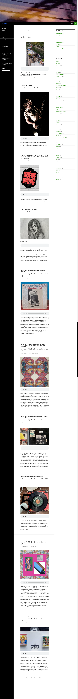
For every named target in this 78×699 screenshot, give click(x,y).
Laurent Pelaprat (29, 87)
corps (57, 98)
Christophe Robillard (60, 42)
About (72, 23)
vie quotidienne (59, 177)
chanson (30, 34)
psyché (40, 156)
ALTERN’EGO (26, 158)
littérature (46, 155)
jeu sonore (40, 155)
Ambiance (58, 65)
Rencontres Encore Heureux (61, 163)
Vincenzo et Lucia (59, 53)
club (37, 270)
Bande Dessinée (59, 78)
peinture (58, 139)
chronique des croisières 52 (34, 350)
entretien (38, 34)
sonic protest (58, 168)
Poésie (38, 156)
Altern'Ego (22, 155)
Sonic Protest (4, 28)
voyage (46, 616)
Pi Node (3, 37)
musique (42, 34)
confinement (58, 96)
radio (57, 159)
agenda (22, 615)
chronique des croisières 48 (34, 619)
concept (34, 34)
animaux (57, 67)
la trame (3, 30)
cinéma (37, 344)
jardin (57, 118)
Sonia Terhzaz (28, 211)
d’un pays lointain (5, 32)
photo (57, 142)
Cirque (57, 89)
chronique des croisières (30, 270)
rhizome (57, 166)
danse (57, 102)
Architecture (58, 70)
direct (57, 109)
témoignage (45, 156)
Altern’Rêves (58, 37)
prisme (57, 150)
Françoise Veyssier (59, 50)
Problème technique (60, 153)
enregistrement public (60, 111)
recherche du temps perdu (38, 616)
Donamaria (58, 40)
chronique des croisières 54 (34, 274)
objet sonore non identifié (30, 156)
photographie (58, 144)
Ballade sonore (23, 34)
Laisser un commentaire (32, 39)
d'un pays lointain (34, 155)
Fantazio (57, 46)
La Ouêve (4, 23)
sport (44, 345)
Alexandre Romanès (60, 33)
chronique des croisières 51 (34, 420)
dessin (57, 105)
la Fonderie (58, 124)
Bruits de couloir (5, 39)
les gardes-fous (5, 44)
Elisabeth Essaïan (59, 35)
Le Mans (57, 126)
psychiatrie (58, 157)
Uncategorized (59, 174)
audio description (59, 74)
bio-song (58, 81)
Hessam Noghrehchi (60, 48)
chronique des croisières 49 (34, 543)
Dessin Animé (59, 107)
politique (22, 271)
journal (57, 122)
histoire (35, 209)
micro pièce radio (59, 133)
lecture (41, 416)
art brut (22, 209)
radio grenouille (5, 46)
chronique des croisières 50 (34, 479)
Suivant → (39, 677)
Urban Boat (26, 37)
